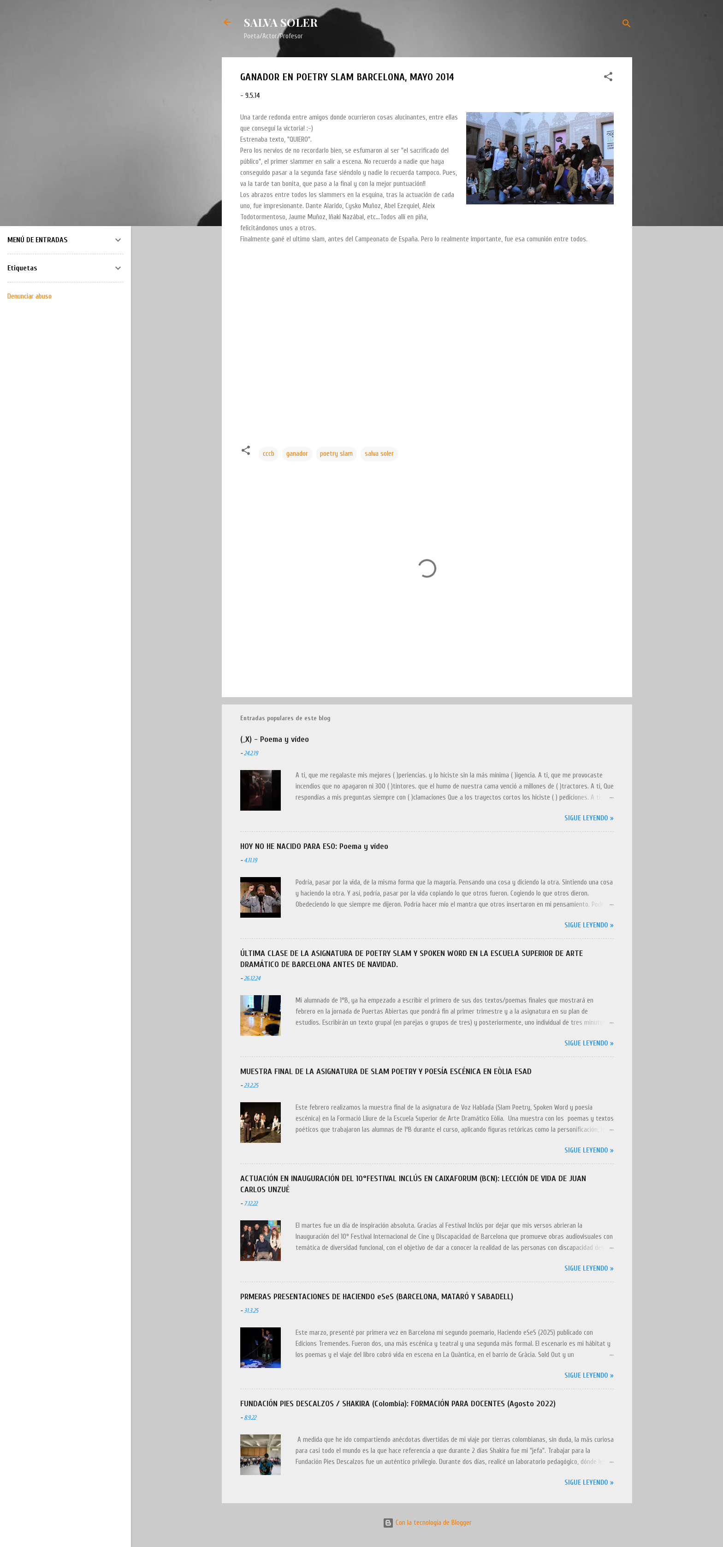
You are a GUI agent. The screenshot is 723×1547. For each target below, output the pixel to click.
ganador (297, 454)
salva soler (379, 454)
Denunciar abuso (29, 296)
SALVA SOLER (281, 22)
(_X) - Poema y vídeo (274, 739)
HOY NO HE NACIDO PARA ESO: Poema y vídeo (314, 846)
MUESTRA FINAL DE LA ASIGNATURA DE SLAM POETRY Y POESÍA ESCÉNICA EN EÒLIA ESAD (386, 1071)
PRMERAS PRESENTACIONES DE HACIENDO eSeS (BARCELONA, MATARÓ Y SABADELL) (376, 1297)
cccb (268, 454)
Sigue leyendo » (589, 818)
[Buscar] (626, 25)
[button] (608, 78)
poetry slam (336, 454)
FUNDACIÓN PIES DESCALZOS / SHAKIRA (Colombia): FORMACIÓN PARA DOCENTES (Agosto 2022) (398, 1404)
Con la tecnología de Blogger (427, 1523)
